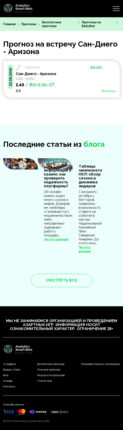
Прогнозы (28, 24)
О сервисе (9, 364)
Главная (9, 24)
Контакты (9, 386)
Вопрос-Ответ (12, 369)
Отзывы (7, 380)
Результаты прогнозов (51, 375)
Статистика (44, 380)
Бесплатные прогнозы (51, 24)
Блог (6, 375)
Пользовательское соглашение (100, 364)
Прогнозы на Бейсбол (91, 24)
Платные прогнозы (48, 369)
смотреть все (61, 280)
